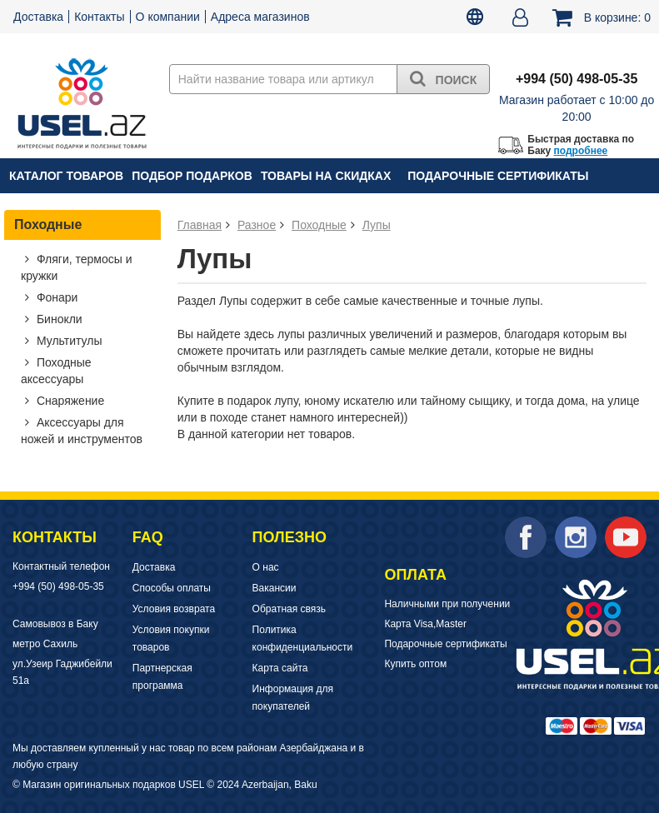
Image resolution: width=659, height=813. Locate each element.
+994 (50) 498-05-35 (58, 586)
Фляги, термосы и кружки (76, 267)
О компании (168, 16)
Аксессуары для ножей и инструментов (81, 431)
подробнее (581, 151)
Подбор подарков (192, 175)
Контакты (99, 16)
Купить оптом (415, 664)
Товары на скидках (326, 175)
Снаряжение (68, 400)
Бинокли (57, 319)
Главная (199, 225)
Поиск (443, 78)
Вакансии (274, 588)
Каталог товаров (66, 175)
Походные (48, 224)
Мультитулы (67, 340)
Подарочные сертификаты (497, 175)
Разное (256, 225)
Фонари (55, 297)
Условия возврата (173, 609)
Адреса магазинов (260, 16)
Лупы (376, 225)
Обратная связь (289, 609)
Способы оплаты (171, 588)
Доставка (38, 16)
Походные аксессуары (56, 371)
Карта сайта (280, 668)
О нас (265, 567)
